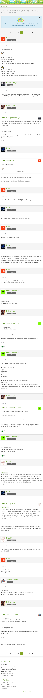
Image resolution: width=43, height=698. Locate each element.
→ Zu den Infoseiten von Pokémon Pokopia (22, 26)
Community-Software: (21, 691)
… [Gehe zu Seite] (15, 32)
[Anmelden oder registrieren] (36, 2)
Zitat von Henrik (8, 160)
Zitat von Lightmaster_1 (11, 118)
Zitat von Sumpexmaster (11, 614)
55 (29, 32)
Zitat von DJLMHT (8, 504)
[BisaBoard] (4, 2)
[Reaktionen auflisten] (3, 346)
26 (24, 32)
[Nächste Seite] (32, 32)
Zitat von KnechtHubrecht (11, 323)
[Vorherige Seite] (10, 32)
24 (18, 32)
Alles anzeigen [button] (21, 171)
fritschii (5, 13)
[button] (40, 2)
